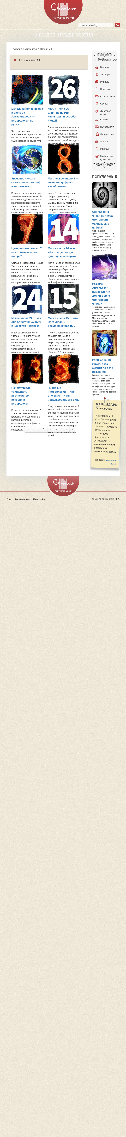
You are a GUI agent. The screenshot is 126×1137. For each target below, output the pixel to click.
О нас (9, 499)
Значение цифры (27, 60)
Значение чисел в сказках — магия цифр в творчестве (26, 182)
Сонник (101, 119)
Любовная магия (103, 112)
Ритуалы (102, 81)
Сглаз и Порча (105, 96)
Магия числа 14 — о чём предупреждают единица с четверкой (62, 252)
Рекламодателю (22, 499)
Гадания (102, 67)
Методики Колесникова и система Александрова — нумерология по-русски (27, 116)
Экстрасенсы (104, 134)
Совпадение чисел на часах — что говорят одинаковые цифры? (104, 219)
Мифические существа (104, 157)
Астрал (101, 141)
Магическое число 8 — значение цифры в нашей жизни (63, 182)
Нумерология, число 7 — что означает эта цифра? (26, 252)
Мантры (102, 148)
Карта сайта (39, 499)
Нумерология (30, 49)
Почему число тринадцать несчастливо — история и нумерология (21, 395)
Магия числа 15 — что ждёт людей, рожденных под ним (63, 322)
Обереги (102, 103)
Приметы (102, 88)
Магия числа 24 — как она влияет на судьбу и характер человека (26, 322)
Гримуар (16, 49)
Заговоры (103, 74)
